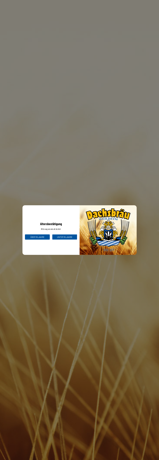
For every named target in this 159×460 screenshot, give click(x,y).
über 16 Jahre (37, 237)
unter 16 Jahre (64, 237)
